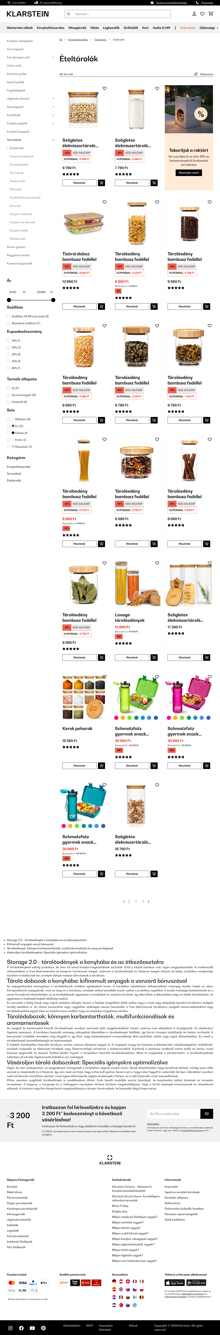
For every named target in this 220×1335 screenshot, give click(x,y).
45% (16, 368)
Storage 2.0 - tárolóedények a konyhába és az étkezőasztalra (47, 940)
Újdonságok (208, 28)
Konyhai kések (19, 230)
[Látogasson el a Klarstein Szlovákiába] (128, 1289)
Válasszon (203, 74)
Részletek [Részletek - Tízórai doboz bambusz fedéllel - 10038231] (79, 306)
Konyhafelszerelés (18, 466)
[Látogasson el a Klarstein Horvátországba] (114, 1297)
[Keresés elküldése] (68, 14)
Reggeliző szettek (18, 255)
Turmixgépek (15, 49)
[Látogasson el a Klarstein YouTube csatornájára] (32, 1328)
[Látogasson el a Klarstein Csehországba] (135, 1289)
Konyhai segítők (17, 123)
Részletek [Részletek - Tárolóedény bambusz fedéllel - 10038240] (79, 543)
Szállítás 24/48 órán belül (30, 316)
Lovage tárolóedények (130, 617)
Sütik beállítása (175, 1219)
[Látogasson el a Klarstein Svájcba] (128, 1281)
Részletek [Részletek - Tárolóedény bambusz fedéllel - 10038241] (132, 306)
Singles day (119, 1211)
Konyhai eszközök (21, 214)
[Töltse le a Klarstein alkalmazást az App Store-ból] (175, 1282)
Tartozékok (14, 140)
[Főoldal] (63, 39)
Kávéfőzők (13, 115)
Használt (19, 401)
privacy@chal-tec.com (192, 1130)
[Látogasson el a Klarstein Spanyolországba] (114, 1289)
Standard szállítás (26, 323)
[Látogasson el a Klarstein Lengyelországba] (142, 1289)
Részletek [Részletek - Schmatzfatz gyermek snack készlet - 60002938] (132, 765)
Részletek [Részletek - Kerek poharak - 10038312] (79, 765)
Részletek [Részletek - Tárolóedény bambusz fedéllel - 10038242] (184, 306)
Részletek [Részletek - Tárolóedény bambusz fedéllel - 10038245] (184, 543)
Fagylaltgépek (16, 90)
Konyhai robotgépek (20, 41)
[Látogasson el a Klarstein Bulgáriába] (128, 1297)
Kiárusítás (187, 28)
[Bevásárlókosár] (210, 14)
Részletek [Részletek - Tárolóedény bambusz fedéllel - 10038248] (132, 420)
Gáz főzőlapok (16, 1247)
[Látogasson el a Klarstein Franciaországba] (135, 1281)
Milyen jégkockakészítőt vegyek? (133, 1244)
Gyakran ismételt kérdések (171, 2)
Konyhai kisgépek (18, 131)
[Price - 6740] (17, 292)
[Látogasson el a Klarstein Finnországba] (135, 1297)
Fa (17, 426)
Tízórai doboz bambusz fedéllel (79, 256)
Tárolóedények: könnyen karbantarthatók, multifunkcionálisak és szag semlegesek (60, 948)
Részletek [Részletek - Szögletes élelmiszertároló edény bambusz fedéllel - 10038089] (79, 182)
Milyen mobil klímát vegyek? (130, 1233)
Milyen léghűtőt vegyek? (127, 1255)
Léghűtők (13, 1230)
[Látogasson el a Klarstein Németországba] (114, 1281)
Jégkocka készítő (18, 98)
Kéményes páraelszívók (22, 1208)
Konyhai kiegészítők (19, 263)
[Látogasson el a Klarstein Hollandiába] (114, 1305)
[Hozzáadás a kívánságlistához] (104, 88)
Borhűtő (12, 1186)
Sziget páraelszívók (19, 1203)
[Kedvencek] (202, 14)
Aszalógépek (15, 107)
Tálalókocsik (17, 238)
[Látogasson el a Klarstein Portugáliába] (121, 1305)
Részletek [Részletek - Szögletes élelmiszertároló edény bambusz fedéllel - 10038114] (132, 182)
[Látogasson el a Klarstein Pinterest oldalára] (43, 1328)
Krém (19, 439)
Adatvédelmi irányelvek (192, 1294)
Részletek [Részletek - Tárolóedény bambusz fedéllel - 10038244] (132, 543)
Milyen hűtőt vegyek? (125, 1250)
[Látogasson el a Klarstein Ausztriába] (121, 1281)
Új (15, 388)
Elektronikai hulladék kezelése (184, 1208)
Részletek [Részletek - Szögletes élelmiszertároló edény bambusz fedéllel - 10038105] (132, 873)
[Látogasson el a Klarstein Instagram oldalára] (10, 1328)
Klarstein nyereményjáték (181, 1214)
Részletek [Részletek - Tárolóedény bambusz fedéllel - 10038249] (184, 420)
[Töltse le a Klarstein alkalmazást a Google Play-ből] (196, 1282)
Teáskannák (17, 181)
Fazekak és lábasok (22, 222)
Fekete (20, 432)
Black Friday (120, 1206)
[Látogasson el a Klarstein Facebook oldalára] (21, 1328)
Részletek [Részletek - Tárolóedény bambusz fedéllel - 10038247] (79, 657)
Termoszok (17, 172)
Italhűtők (12, 1225)
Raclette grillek (17, 74)
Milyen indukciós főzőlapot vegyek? (135, 1217)
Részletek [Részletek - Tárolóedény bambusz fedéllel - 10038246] (79, 420)
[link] (84, 109)
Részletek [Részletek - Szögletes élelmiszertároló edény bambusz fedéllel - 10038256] (184, 657)
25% (16, 340)
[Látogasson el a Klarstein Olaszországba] (142, 1281)
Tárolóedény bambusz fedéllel (132, 256)
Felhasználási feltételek (175, 1297)
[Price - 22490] (44, 292)
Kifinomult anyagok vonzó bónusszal (30, 944)
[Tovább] (217, 28)
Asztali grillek (15, 82)
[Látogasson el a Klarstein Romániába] (121, 1297)
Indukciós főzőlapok (19, 1241)
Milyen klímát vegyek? (126, 1228)
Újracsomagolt (24, 395)
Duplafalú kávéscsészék (25, 197)
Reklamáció (172, 1203)
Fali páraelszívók (18, 1236)
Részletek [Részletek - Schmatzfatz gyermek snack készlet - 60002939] (184, 765)
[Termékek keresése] (117, 14)
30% (16, 347)
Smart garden (16, 247)
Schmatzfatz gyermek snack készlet (130, 731)
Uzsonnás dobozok (22, 156)
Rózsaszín (22, 446)
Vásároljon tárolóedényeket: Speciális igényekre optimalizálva (47, 952)
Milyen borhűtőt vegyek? (128, 1222)
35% (16, 354)
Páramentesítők (17, 1197)
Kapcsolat (207, 2)
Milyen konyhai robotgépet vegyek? (135, 1239)
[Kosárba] (101, 183)
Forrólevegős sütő (18, 57)
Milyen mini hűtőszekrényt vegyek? (134, 1261)
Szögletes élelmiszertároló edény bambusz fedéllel (78, 143)
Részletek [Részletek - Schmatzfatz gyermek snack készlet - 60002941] (79, 873)
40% (16, 361)
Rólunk (133, 1325)
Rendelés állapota (176, 1197)
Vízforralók (14, 65)
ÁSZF (89, 1325)
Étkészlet (15, 189)
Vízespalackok (19, 164)
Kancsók (15, 205)
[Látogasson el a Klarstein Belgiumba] (142, 1297)
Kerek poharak (77, 728)
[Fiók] (194, 14)
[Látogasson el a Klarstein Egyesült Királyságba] (121, 1289)
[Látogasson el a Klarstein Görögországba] (135, 1305)
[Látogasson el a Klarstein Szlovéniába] (128, 1305)
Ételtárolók (17, 148)
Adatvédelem (153, 1124)
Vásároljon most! (189, 172)
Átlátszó (21, 419)
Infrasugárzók (16, 1214)
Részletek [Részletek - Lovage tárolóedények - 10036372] (132, 657)
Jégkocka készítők (19, 1219)
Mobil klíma (14, 1192)
